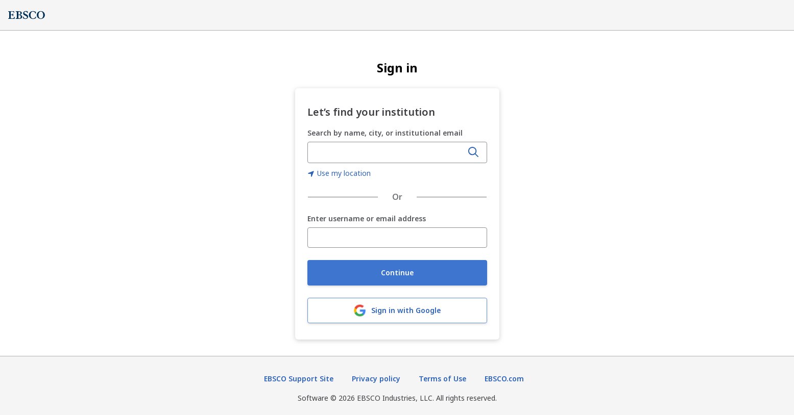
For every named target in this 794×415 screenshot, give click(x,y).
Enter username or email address (366, 219)
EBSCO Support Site (298, 378)
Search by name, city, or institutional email (385, 133)
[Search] (473, 152)
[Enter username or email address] (397, 237)
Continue (397, 272)
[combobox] (386, 152)
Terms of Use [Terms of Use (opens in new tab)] (442, 378)
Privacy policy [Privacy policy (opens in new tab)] (376, 378)
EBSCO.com (504, 378)
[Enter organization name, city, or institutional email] (386, 152)
